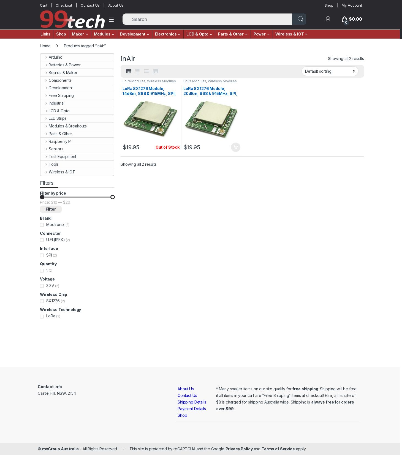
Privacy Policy (239, 448)
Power (260, 34)
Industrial (52, 103)
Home (45, 45)
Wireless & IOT (289, 34)
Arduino (51, 57)
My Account (352, 5)
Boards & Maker (58, 72)
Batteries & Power (60, 64)
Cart (43, 5)
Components (55, 80)
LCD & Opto (197, 34)
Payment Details (192, 408)
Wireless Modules (161, 81)
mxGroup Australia (60, 448)
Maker (78, 34)
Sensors (51, 148)
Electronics (165, 34)
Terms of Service (278, 448)
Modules (102, 34)
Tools (49, 164)
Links (45, 34)
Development (132, 34)
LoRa (50, 316)
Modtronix (55, 224)
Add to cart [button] (235, 147)
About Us (116, 5)
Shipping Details (192, 402)
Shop (329, 5)
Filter (51, 209)
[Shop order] (330, 71)
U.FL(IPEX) (55, 239)
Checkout (64, 5)
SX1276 (53, 300)
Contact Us (90, 5)
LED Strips (53, 118)
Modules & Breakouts (63, 126)
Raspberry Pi (56, 141)
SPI (49, 255)
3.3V (50, 285)
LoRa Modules (134, 81)
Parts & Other (231, 34)
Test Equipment (58, 156)
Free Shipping (57, 95)
